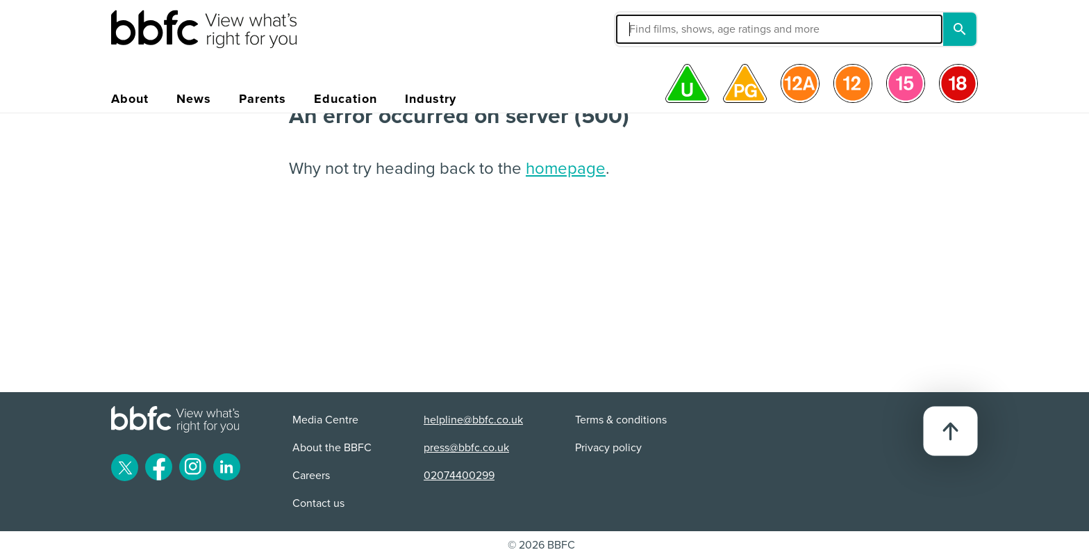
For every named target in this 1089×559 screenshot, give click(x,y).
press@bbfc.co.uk (466, 448)
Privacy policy (608, 448)
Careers (311, 476)
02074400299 (459, 476)
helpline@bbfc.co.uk (473, 420)
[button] (674, 29)
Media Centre (325, 420)
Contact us (318, 503)
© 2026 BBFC (541, 545)
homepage (566, 169)
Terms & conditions (621, 420)
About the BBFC (332, 448)
